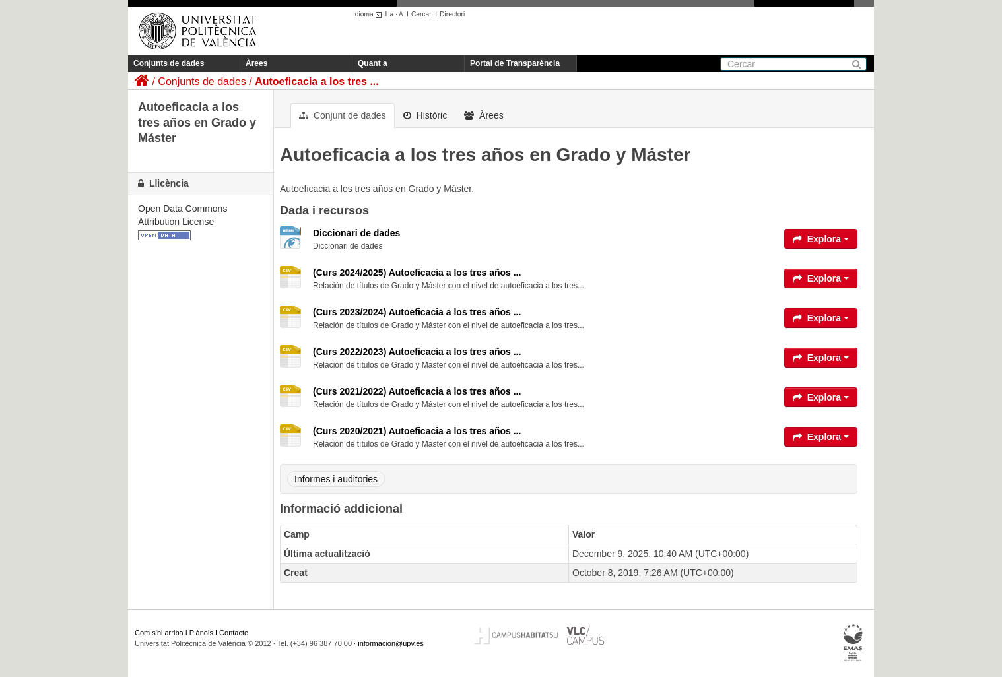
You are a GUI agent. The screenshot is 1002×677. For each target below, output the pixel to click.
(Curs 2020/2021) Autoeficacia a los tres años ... (417, 431)
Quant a (372, 63)
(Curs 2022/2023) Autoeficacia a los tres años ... (417, 351)
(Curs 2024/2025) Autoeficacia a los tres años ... (417, 272)
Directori (452, 14)
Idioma (369, 14)
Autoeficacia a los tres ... (317, 81)
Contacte (233, 633)
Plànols (201, 633)
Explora (821, 239)
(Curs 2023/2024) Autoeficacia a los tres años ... (417, 312)
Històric (425, 115)
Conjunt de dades (342, 115)
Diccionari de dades (356, 233)
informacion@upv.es (391, 643)
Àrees (256, 63)
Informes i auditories (336, 479)
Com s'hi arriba (159, 633)
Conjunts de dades (168, 63)
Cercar (421, 14)
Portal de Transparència (515, 63)
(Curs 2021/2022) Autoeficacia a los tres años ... (417, 391)
